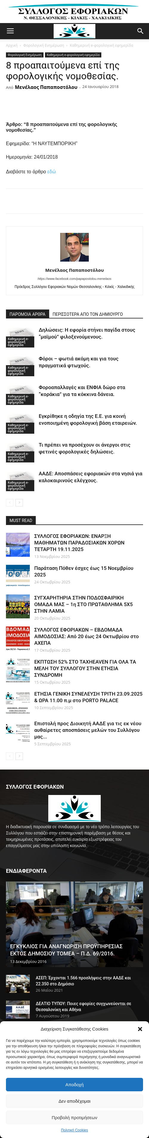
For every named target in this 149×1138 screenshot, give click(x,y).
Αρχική (12, 45)
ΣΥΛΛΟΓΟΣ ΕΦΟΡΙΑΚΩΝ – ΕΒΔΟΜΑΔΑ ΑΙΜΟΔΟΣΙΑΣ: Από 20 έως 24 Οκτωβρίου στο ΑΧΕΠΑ (86, 636)
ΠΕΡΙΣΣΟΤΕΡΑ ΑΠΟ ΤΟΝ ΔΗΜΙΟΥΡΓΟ (88, 314)
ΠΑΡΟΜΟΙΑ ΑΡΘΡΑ (28, 314)
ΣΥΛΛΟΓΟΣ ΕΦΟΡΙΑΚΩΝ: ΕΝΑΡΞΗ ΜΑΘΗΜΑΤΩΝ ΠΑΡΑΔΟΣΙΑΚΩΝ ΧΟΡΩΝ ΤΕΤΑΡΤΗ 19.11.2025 (79, 542)
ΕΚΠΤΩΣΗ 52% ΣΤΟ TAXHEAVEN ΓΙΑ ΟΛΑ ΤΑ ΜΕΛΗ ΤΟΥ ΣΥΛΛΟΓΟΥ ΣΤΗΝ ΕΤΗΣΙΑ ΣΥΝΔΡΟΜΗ (85, 668)
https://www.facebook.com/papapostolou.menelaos (74, 278)
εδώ (51, 171)
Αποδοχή (75, 1084)
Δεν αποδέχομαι (74, 1101)
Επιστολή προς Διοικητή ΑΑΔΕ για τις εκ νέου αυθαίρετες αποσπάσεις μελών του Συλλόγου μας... (87, 730)
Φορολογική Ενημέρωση (43, 45)
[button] (140, 1029)
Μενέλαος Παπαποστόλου (46, 87)
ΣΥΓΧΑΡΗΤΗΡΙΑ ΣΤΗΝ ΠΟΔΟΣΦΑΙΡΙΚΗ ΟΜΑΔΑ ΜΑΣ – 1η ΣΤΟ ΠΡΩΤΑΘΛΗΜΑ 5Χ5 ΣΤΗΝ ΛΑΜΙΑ (83, 604)
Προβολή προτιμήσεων (74, 1117)
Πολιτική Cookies (74, 1130)
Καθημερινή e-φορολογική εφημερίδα (101, 45)
